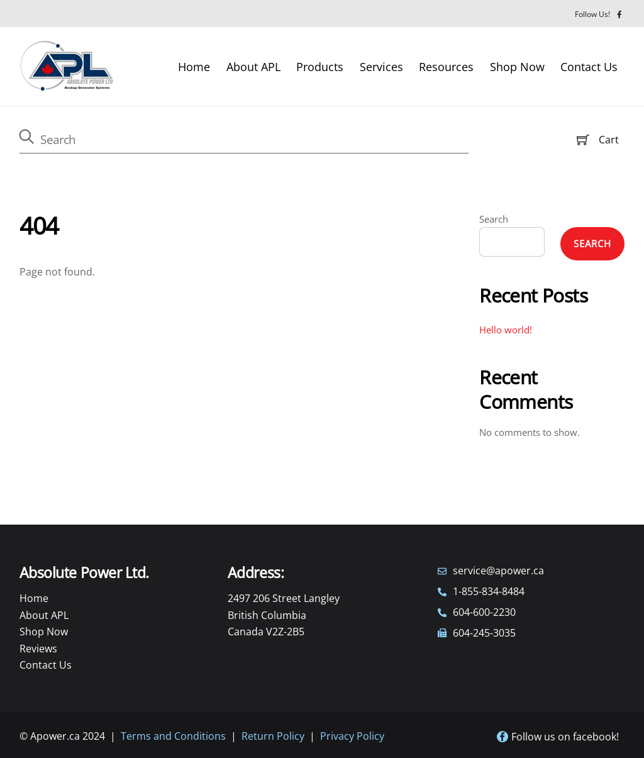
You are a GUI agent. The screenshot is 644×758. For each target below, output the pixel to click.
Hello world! (505, 329)
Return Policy (273, 736)
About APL (253, 66)
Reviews (38, 648)
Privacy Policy (352, 736)
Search (493, 219)
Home (194, 66)
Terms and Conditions (173, 736)
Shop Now (517, 66)
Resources (446, 66)
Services (381, 66)
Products (319, 66)
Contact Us (589, 66)
